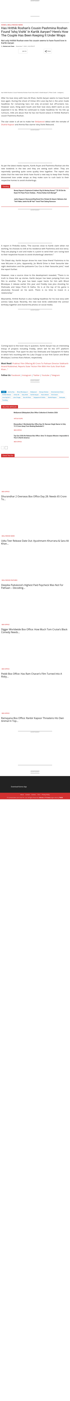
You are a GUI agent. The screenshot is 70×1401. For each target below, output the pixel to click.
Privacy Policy (46, 794)
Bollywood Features (9, 580)
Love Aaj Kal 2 (6, 397)
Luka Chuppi (16, 397)
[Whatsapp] (10, 388)
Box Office (18, 430)
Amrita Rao (11, 392)
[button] (48, 51)
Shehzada (62, 397)
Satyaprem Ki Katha (39, 397)
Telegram (55, 375)
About (22, 794)
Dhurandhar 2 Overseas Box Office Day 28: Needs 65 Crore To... (34, 498)
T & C (38, 794)
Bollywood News (15, 25)
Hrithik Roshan (6, 394)
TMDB (61, 797)
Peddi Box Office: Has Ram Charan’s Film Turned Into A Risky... (31, 675)
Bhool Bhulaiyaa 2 (22, 392)
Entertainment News (57, 392)
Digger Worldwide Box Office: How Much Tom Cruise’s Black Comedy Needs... (34, 631)
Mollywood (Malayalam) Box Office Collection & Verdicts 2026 (36, 412)
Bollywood (40, 121)
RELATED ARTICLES (10, 407)
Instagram (26, 375)
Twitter (36, 375)
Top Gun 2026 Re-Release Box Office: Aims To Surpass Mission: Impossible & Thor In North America (41, 437)
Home (3, 25)
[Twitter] (6, 388)
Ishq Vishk (25, 394)
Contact (27, 794)
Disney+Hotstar (43, 392)
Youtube (45, 375)
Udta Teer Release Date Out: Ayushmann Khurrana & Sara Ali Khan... (35, 542)
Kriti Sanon (54, 394)
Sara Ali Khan (27, 397)
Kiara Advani (45, 394)
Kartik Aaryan (34, 394)
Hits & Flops (18, 419)
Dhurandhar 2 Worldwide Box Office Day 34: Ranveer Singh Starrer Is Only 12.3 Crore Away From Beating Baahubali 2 (40, 425)
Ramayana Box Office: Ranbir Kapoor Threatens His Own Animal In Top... (32, 719)
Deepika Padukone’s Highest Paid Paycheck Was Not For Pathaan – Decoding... (32, 586)
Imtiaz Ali (16, 394)
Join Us (22, 51)
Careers (33, 794)
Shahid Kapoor (7, 124)
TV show (47, 797)
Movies (41, 797)
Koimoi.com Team (8, 46)
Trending (5, 400)
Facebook (15, 375)
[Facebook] (3, 388)
